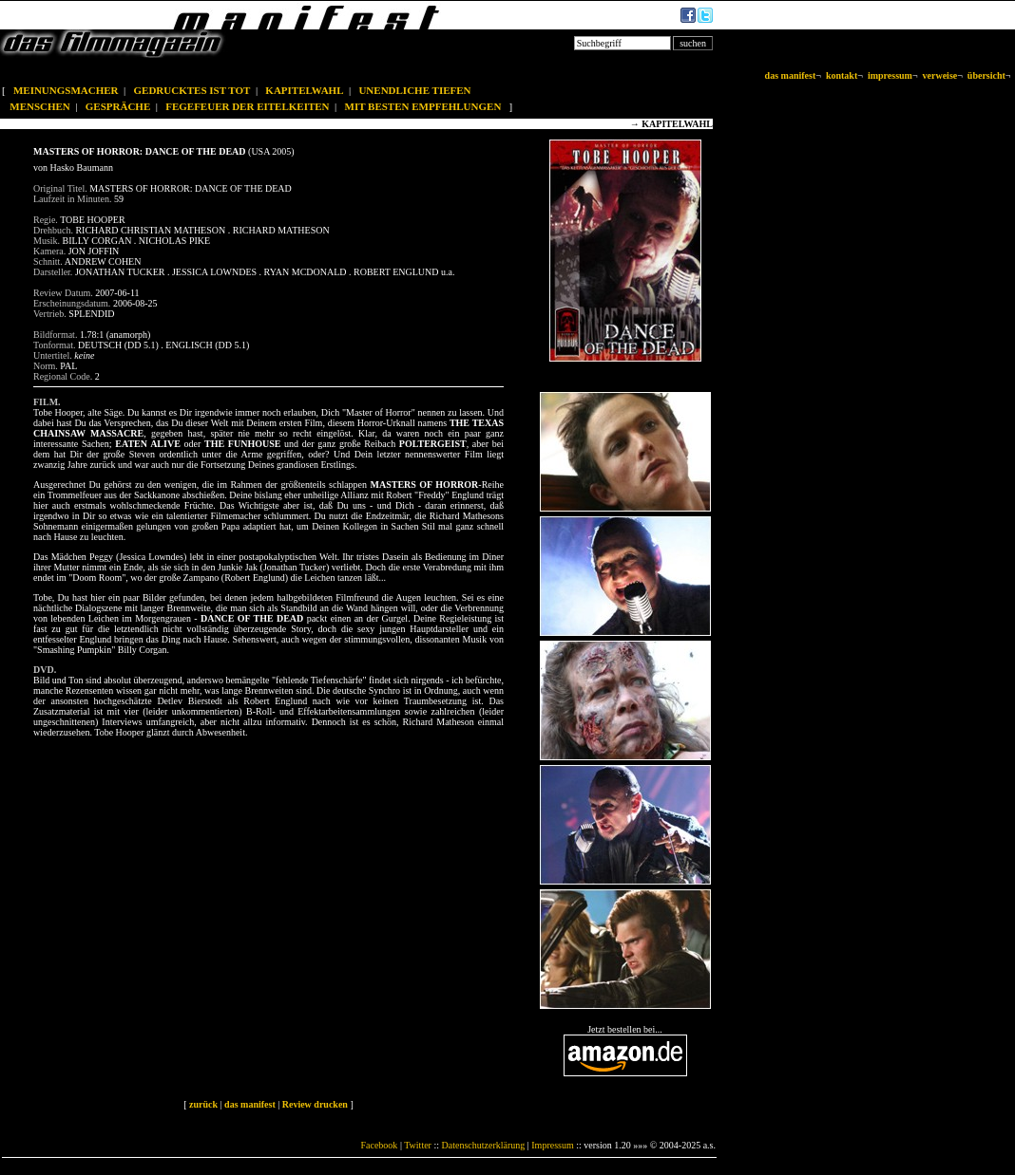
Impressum (552, 1145)
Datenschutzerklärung (484, 1145)
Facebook (378, 1145)
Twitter (417, 1145)
